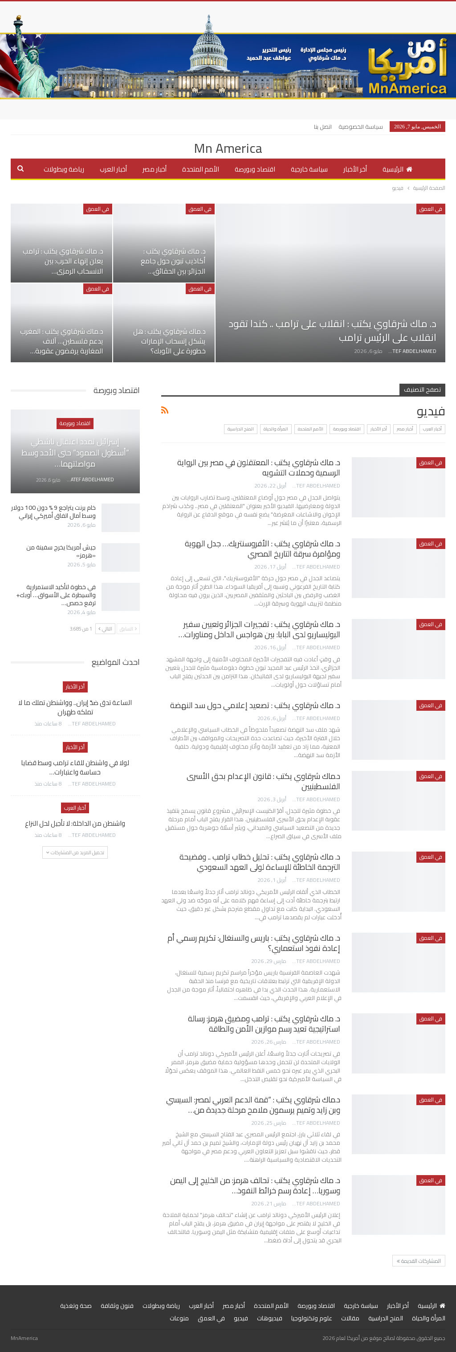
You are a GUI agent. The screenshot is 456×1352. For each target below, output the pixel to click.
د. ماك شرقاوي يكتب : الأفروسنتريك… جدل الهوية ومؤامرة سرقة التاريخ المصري (262, 548)
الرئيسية (397, 169)
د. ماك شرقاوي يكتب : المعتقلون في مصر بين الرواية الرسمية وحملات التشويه (258, 467)
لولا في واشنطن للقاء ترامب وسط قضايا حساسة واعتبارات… (75, 767)
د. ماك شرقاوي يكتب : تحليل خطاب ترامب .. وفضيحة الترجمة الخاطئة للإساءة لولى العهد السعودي (259, 861)
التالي (105, 628)
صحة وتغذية (76, 1305)
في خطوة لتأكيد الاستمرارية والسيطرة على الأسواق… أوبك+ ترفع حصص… (56, 595)
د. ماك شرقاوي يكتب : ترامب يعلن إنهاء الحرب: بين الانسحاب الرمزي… (63, 260)
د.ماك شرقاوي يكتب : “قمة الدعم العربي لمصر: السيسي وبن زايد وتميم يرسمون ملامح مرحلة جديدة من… (253, 1104)
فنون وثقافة (117, 1305)
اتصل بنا (323, 126)
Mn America (228, 147)
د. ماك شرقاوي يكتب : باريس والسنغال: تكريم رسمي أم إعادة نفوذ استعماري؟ (253, 942)
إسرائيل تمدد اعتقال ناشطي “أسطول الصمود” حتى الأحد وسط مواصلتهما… (75, 452)
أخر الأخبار (355, 169)
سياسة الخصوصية (360, 126)
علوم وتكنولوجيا (311, 1318)
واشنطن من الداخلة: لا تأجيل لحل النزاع (75, 823)
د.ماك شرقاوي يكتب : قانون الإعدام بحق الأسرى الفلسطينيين (263, 781)
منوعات (179, 1318)
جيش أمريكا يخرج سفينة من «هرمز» (61, 551)
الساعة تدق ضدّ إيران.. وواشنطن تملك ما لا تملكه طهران (75, 707)
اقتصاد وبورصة (255, 169)
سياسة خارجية (309, 169)
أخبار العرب (113, 169)
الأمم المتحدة (200, 169)
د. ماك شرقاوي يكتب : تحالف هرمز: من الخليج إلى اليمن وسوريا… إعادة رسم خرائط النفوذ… (255, 1185)
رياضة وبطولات (64, 169)
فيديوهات (269, 1318)
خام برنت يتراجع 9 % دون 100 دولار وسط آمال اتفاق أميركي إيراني (53, 511)
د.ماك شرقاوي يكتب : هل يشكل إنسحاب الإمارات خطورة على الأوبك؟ (169, 340)
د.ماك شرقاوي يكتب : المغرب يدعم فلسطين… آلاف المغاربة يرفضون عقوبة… (61, 340)
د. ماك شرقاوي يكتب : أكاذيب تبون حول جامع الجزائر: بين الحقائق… (173, 260)
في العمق (430, 209)
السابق (128, 628)
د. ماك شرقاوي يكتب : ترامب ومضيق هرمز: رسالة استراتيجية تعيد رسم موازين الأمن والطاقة (264, 1023)
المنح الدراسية (241, 429)
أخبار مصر (154, 169)
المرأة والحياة (276, 429)
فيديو (241, 1318)
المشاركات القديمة (419, 1261)
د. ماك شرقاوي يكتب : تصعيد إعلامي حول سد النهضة (255, 705)
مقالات (350, 1318)
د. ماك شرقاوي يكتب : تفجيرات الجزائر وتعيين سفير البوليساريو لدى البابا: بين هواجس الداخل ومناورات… (259, 629)
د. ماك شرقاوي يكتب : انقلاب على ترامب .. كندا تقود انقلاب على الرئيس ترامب (332, 330)
